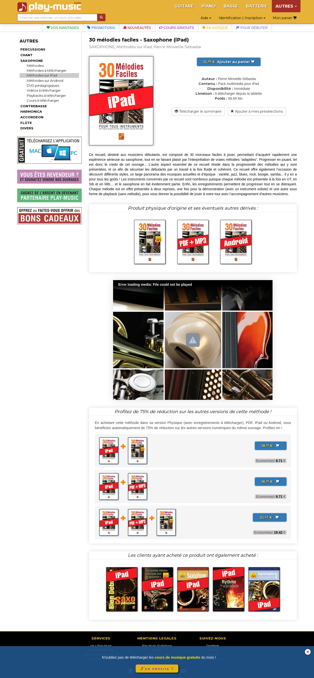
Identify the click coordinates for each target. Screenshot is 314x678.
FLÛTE (26, 123)
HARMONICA (31, 111)
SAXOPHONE (31, 61)
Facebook (212, 645)
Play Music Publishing (157, 645)
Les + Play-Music (101, 645)
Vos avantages (62, 28)
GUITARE (184, 6)
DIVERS (26, 128)
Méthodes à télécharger (46, 70)
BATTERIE (256, 6)
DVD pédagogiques (43, 85)
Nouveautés (137, 28)
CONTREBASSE (33, 106)
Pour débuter (252, 28)
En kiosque (215, 28)
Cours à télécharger (43, 100)
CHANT (26, 55)
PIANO (209, 6)
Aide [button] (206, 18)
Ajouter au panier (228, 62)
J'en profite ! (157, 668)
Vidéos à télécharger (44, 90)
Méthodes (35, 66)
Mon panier (285, 18)
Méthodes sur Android (45, 80)
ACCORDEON (31, 117)
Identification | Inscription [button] (242, 18)
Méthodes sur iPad (42, 75)
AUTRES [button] (286, 6)
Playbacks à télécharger (46, 95)
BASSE (231, 6)
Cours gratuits (176, 28)
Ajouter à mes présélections (257, 111)
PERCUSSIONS (32, 49)
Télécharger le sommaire (198, 111)
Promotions (101, 28)
